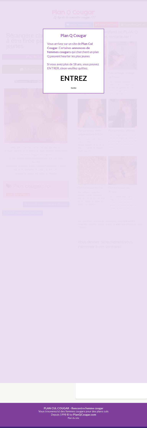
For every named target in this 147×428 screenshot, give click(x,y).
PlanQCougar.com (84, 414)
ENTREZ (73, 78)
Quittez (73, 88)
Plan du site (73, 418)
